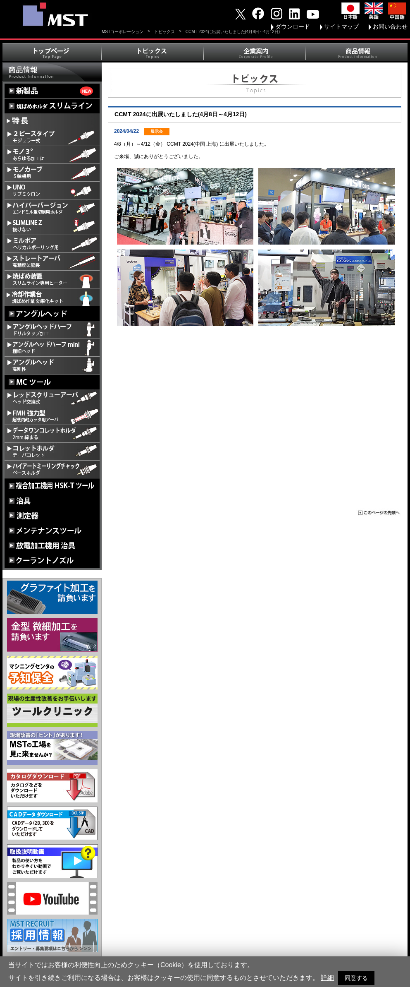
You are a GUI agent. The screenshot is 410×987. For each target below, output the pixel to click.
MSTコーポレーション (122, 31)
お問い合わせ (390, 26)
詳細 (327, 977)
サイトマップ (341, 26)
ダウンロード (292, 26)
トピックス (164, 31)
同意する (356, 978)
